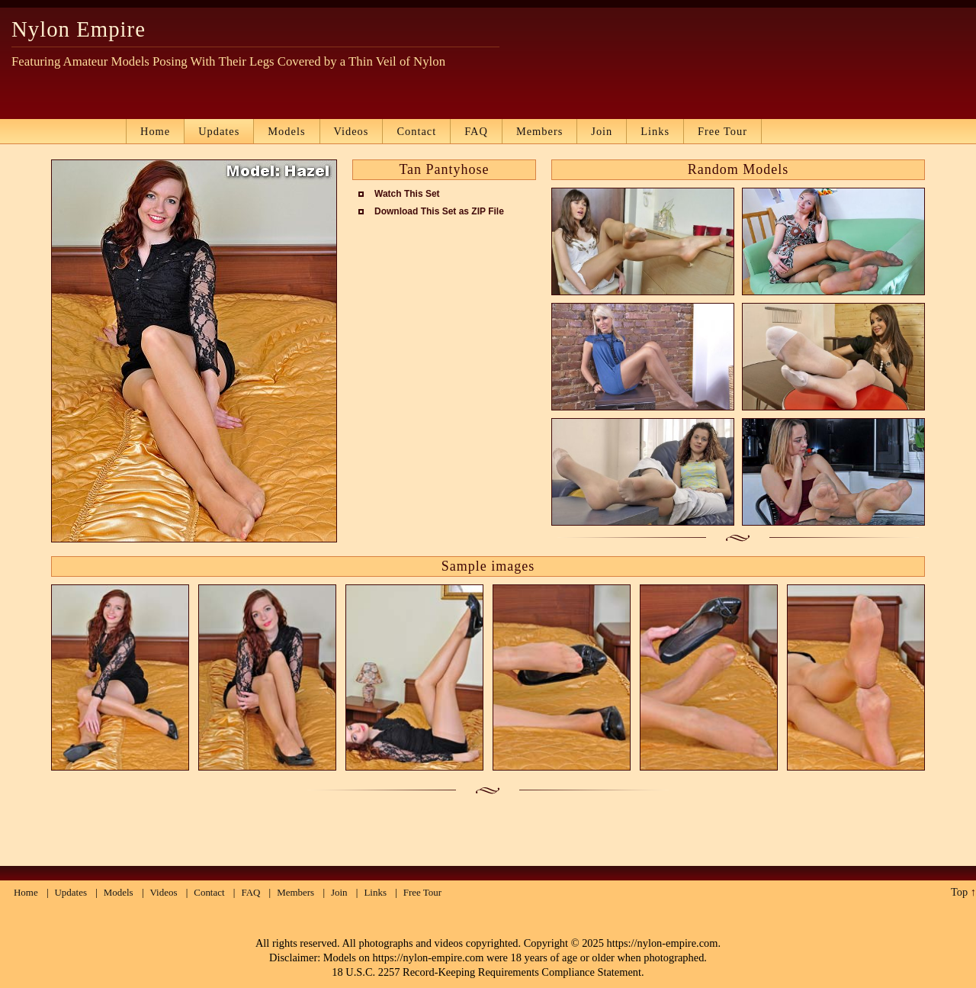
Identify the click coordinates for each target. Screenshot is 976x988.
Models (286, 131)
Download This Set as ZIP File (439, 211)
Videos (351, 131)
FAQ (476, 131)
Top (959, 892)
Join (601, 131)
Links (654, 131)
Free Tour (722, 131)
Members (539, 131)
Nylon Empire (78, 29)
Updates (218, 131)
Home (155, 131)
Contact (416, 131)
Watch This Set (407, 193)
